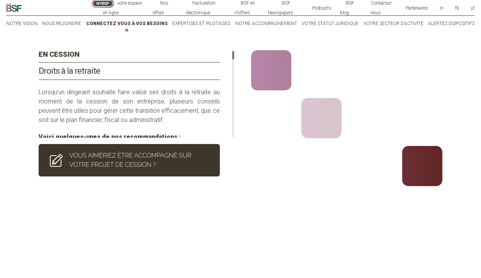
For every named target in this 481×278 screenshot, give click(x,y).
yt (473, 8)
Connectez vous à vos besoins (127, 23)
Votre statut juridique (330, 23)
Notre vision (21, 23)
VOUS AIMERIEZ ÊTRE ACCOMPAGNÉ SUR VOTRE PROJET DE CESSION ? (119, 154)
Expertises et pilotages (201, 23)
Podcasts (321, 8)
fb (457, 8)
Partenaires (417, 8)
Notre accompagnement (266, 23)
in (442, 8)
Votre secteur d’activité (393, 23)
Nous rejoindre (61, 23)
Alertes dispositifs (451, 23)
